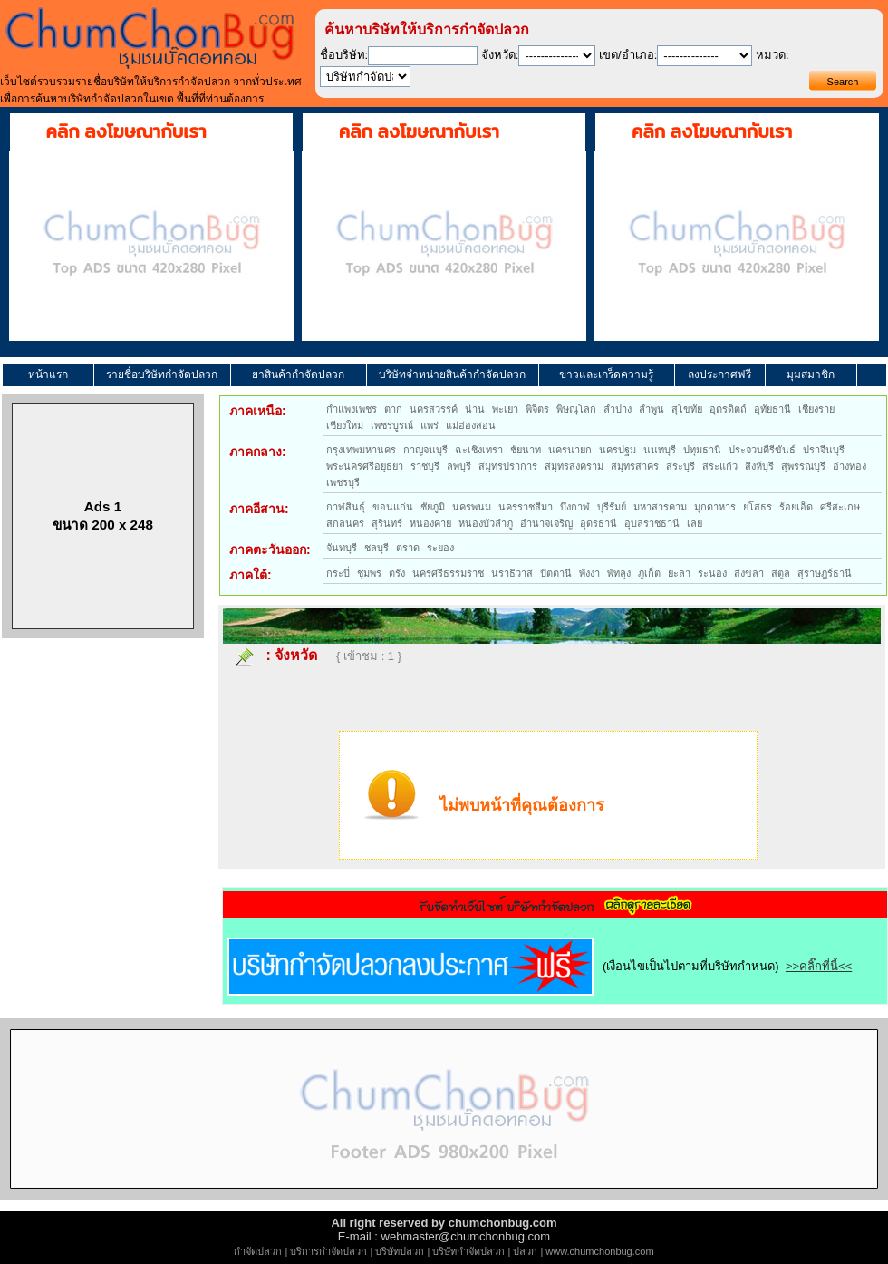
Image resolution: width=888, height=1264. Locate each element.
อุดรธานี (598, 523)
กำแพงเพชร (351, 409)
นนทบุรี (659, 449)
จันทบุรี (341, 547)
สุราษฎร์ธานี (824, 573)
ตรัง (397, 573)
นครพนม (471, 506)
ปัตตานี (556, 573)
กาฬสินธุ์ (345, 506)
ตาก (393, 409)
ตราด (408, 547)
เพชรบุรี (343, 482)
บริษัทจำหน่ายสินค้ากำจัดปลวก (452, 374)
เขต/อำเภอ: (628, 55)
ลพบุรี (459, 466)
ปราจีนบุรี (824, 449)
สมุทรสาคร (635, 466)
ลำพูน (651, 409)
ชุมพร (369, 573)
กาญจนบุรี (425, 449)
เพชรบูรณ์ (392, 425)
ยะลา (679, 573)
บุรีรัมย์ (611, 506)
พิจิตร (537, 409)
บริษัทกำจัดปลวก (468, 1251)
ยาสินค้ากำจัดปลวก (298, 374)
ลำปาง (617, 409)
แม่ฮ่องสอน (471, 425)
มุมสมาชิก (811, 374)
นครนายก (570, 449)
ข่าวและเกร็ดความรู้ (606, 374)
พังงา (589, 573)
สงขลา (749, 573)
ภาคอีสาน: (259, 508)
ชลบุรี (376, 547)
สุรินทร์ (387, 523)
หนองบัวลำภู (485, 523)
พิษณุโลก (576, 409)
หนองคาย (430, 523)
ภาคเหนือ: (257, 411)
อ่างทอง (849, 466)
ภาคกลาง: (257, 451)
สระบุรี (680, 466)
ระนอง (712, 573)
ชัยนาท (525, 449)
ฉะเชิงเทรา (479, 449)
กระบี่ (338, 573)
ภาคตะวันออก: (270, 549)
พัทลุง (619, 573)
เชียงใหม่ (344, 425)
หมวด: (772, 55)
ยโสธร (757, 506)
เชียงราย (816, 409)
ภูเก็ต (649, 573)
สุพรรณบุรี (803, 466)
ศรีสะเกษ (840, 506)
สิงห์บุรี (759, 466)
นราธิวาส (512, 573)
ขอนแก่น (392, 506)
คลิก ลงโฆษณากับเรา (126, 131)
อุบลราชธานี (652, 523)
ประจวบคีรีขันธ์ (762, 449)
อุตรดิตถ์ (728, 409)
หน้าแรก (48, 374)
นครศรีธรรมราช (448, 573)
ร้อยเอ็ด (796, 506)
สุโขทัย (686, 409)
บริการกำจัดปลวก (328, 1251)
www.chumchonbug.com (599, 1251)
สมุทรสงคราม (574, 466)
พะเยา (505, 409)
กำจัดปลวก (258, 1251)
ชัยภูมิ (432, 506)
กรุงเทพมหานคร (361, 449)
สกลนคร (345, 523)
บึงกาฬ (575, 506)
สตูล (780, 573)
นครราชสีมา (525, 506)
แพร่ (429, 425)
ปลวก (525, 1251)
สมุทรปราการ (507, 466)
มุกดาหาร (715, 506)
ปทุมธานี (702, 449)
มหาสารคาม (660, 506)
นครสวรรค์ (434, 409)
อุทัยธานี (772, 409)
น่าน (475, 409)
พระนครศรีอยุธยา (364, 466)
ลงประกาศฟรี (719, 374)
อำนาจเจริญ (546, 523)
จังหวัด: (500, 55)
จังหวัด (296, 655)
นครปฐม (617, 449)
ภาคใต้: (250, 575)
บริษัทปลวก (399, 1251)
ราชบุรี (424, 466)
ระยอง (440, 547)
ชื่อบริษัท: (344, 55)
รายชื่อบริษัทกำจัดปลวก (161, 374)
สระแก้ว (720, 466)
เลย (694, 523)
